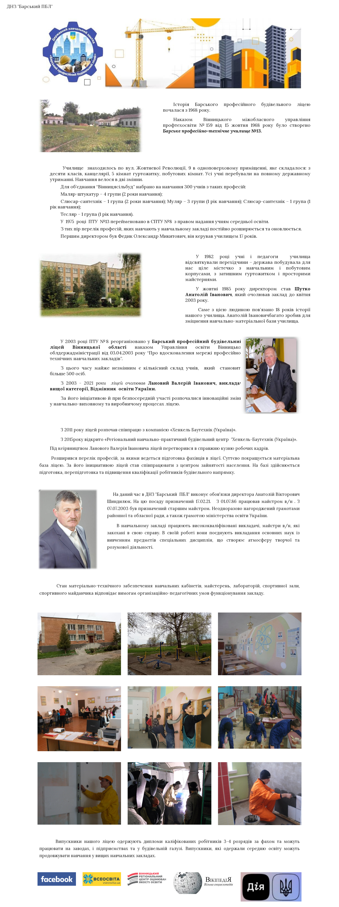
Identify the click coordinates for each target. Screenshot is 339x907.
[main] (225, 117)
